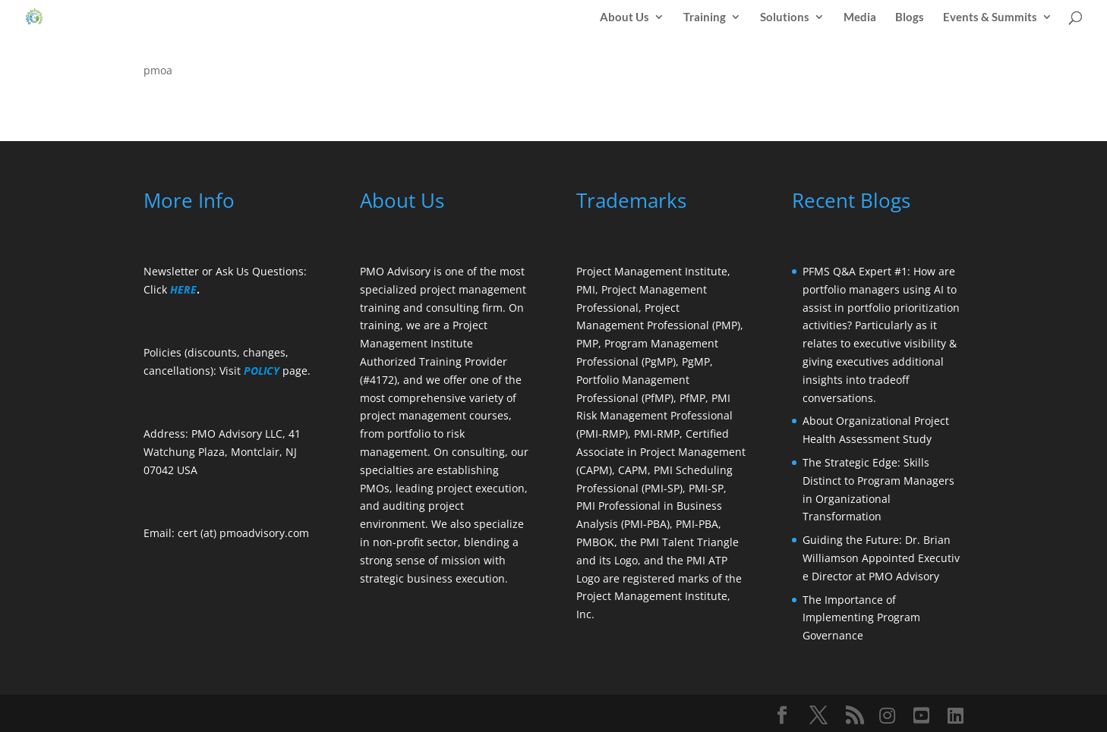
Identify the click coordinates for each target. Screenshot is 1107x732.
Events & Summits (990, 17)
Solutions (784, 17)
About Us (624, 17)
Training (704, 17)
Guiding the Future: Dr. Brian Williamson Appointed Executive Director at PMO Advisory (881, 558)
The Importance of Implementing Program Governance (861, 617)
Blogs (909, 17)
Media (860, 17)
